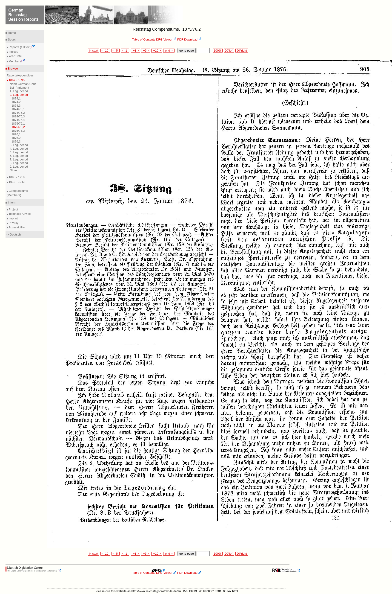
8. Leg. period (19, 163)
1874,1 (16, 98)
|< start (93, 50)
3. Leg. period (19, 145)
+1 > (135, 50)
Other (13, 170)
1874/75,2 (18, 112)
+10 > (157, 50)
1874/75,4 (18, 120)
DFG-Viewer (166, 39)
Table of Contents (143, 39)
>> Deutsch (13, 234)
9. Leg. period (19, 166)
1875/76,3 (18, 130)
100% (217, 50)
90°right (242, 50)
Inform (11, 202)
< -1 (125, 50)
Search (12, 39)
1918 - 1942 (16, 181)
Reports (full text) (21, 47)
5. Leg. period (19, 152)
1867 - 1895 (16, 80)
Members (16, 61)
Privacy (13, 222)
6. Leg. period (19, 155)
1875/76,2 (18, 127)
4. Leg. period (19, 148)
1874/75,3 (18, 116)
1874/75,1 (18, 109)
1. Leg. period (19, 91)
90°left (229, 50)
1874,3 (16, 105)
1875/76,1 (18, 123)
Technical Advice (19, 213)
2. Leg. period (19, 94)
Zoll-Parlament (19, 87)
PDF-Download (189, 39)
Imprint (13, 218)
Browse (12, 68)
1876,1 (16, 134)
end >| (168, 50)
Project (13, 209)
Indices (13, 51)
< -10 (105, 50)
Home (11, 33)
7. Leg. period (19, 159)
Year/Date (15, 56)
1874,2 (16, 102)
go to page (186, 50)
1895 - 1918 (16, 177)
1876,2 (16, 138)
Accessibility (16, 227)
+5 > (145, 50)
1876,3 (16, 141)
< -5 (116, 50)
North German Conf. (23, 84)
